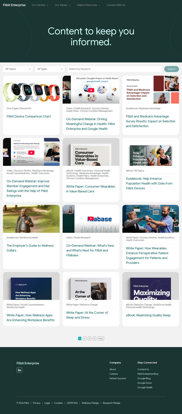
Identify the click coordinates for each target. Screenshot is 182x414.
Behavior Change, (143, 304)
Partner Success (118, 378)
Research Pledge (111, 403)
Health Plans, (72, 111)
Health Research (82, 237)
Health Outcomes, (83, 170)
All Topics (139, 170)
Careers (114, 374)
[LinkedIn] (19, 372)
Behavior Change (89, 304)
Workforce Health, (162, 304)
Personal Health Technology (140, 307)
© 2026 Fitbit (23, 403)
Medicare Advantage (149, 108)
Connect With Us (116, 5)
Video (69, 108)
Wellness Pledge (90, 403)
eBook (69, 170)
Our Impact (63, 5)
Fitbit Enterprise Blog (147, 374)
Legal (47, 403)
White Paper (132, 237)
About (113, 369)
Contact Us (143, 369)
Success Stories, (100, 108)
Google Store (144, 383)
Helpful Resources (89, 5)
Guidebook (132, 108)
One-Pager (12, 108)
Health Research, (82, 108)
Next (101, 338)
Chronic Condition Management (96, 111)
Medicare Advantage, (43, 170)
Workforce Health (28, 237)
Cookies (58, 403)
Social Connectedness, (18, 173)
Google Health (144, 387)
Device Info (25, 108)
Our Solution (40, 5)
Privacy (36, 403)
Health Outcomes (40, 173)
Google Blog (144, 378)
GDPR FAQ (72, 403)
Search (172, 69)
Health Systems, (166, 237)
